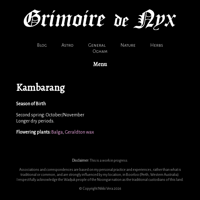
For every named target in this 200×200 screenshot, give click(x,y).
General (97, 45)
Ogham (100, 51)
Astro (67, 45)
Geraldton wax (79, 132)
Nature (127, 45)
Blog (42, 45)
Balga (57, 132)
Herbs (156, 45)
